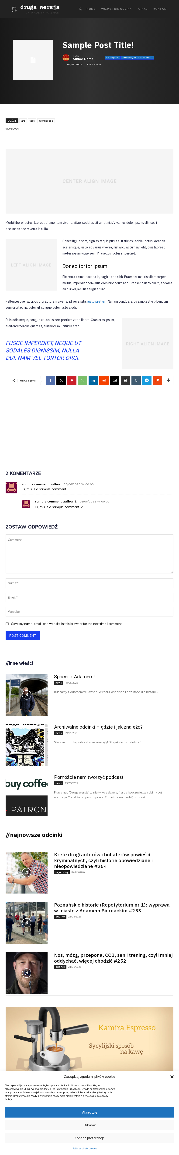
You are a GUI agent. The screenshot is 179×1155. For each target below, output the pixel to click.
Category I (112, 58)
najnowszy (61, 872)
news (58, 682)
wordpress (46, 120)
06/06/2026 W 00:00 (79, 484)
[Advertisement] (89, 424)
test (32, 120)
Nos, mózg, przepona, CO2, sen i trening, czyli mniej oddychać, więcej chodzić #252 (113, 957)
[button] (172, 1077)
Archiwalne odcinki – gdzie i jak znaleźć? (98, 727)
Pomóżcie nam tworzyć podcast (89, 777)
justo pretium (97, 301)
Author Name (83, 58)
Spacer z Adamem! (74, 676)
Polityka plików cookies (85, 1148)
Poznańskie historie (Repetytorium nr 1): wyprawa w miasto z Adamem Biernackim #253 (112, 907)
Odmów (90, 1125)
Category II (128, 58)
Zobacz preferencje (89, 1138)
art (23, 120)
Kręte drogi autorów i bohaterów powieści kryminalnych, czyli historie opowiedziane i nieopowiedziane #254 (103, 860)
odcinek (60, 916)
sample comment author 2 (55, 501)
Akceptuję (89, 1112)
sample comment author (41, 484)
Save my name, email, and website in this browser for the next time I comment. (66, 624)
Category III (145, 58)
